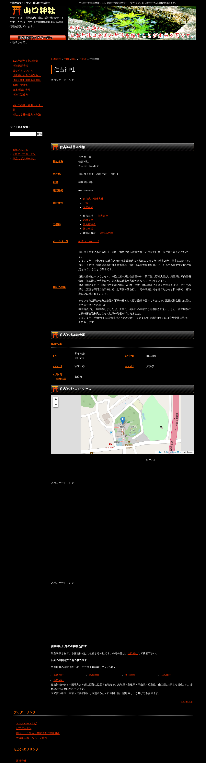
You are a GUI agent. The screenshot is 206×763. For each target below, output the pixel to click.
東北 (40, 45)
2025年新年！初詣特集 (25, 56)
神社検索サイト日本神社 (38, 37)
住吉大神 (103, 211)
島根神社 (94, 670)
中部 (82, 45)
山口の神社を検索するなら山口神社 (38, 11)
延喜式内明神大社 (93, 194)
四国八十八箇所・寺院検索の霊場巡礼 (38, 728)
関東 (61, 45)
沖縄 (185, 45)
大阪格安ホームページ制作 (31, 733)
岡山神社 (130, 670)
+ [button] (56, 395)
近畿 (102, 45)
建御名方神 (106, 228)
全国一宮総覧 (20, 80)
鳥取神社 (58, 670)
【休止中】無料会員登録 (27, 75)
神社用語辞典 (20, 90)
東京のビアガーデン (24, 154)
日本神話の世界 (21, 85)
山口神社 (133, 649)
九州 (164, 45)
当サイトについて (23, 66)
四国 (143, 45)
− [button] (56, 400)
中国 (123, 45)
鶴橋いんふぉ (20, 145)
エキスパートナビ (26, 719)
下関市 (83, 54)
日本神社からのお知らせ (27, 70)
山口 (73, 54)
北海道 (20, 45)
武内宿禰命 (89, 220)
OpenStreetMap (173, 448)
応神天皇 (88, 215)
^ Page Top (186, 697)
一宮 (85, 198)
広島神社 (166, 670)
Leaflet (159, 448)
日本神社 (56, 54)
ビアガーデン (23, 724)
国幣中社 (88, 203)
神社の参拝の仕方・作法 (27, 110)
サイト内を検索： (20, 122)
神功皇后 (88, 224)
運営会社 (21, 756)
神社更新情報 (20, 61)
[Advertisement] (122, 105)
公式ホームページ (88, 236)
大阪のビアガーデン (24, 149)
